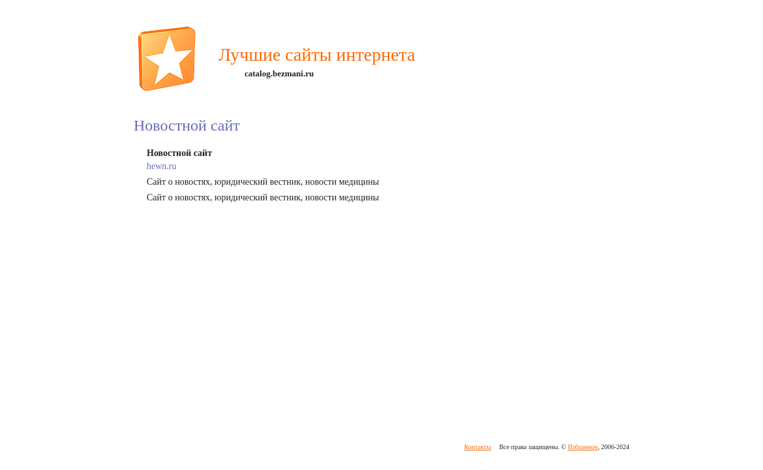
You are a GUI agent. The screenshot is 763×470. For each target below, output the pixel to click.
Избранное (583, 446)
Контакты (477, 446)
